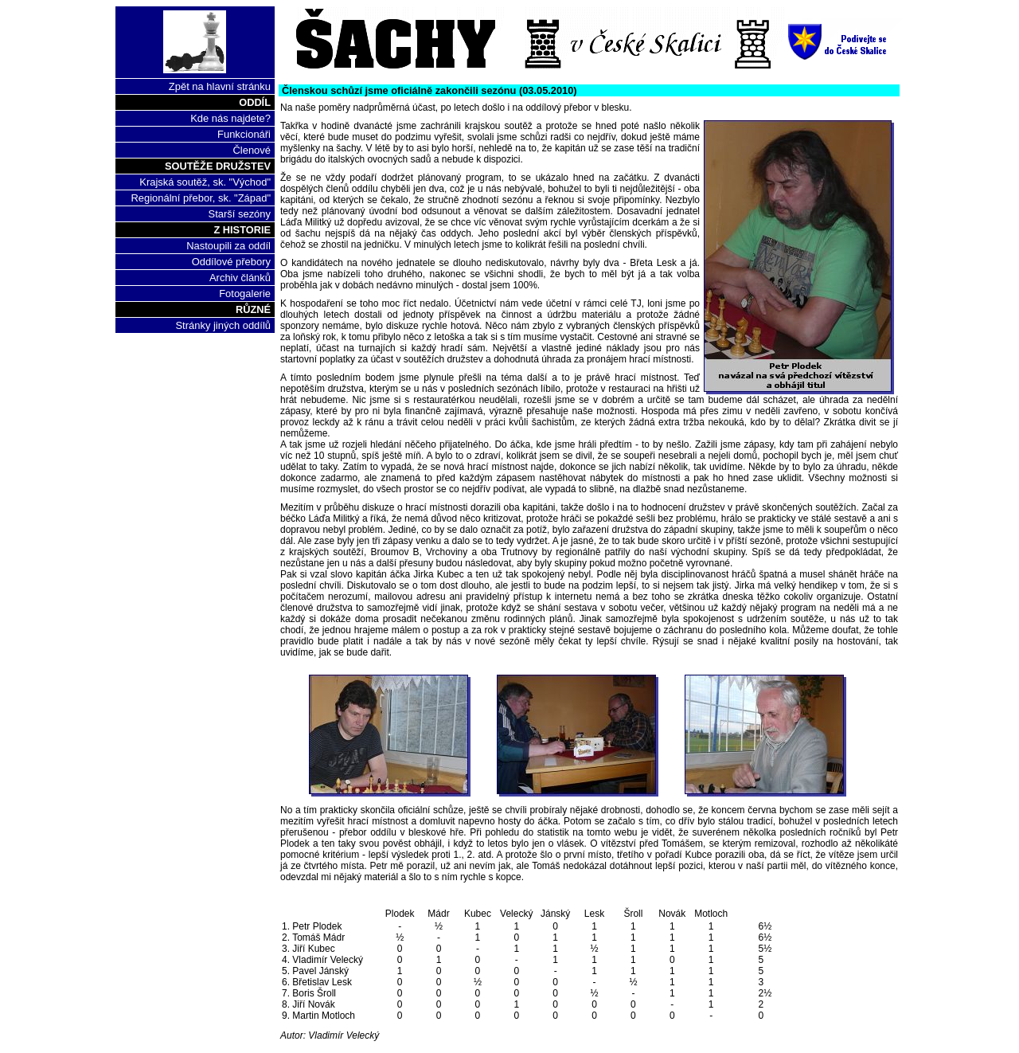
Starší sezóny (240, 214)
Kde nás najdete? (230, 118)
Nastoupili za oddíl (228, 246)
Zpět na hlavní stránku (220, 86)
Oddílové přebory (231, 262)
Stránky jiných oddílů (223, 325)
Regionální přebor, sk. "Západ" (201, 198)
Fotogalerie (245, 293)
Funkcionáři (244, 134)
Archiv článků (240, 278)
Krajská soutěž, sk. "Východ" (205, 182)
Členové (251, 150)
